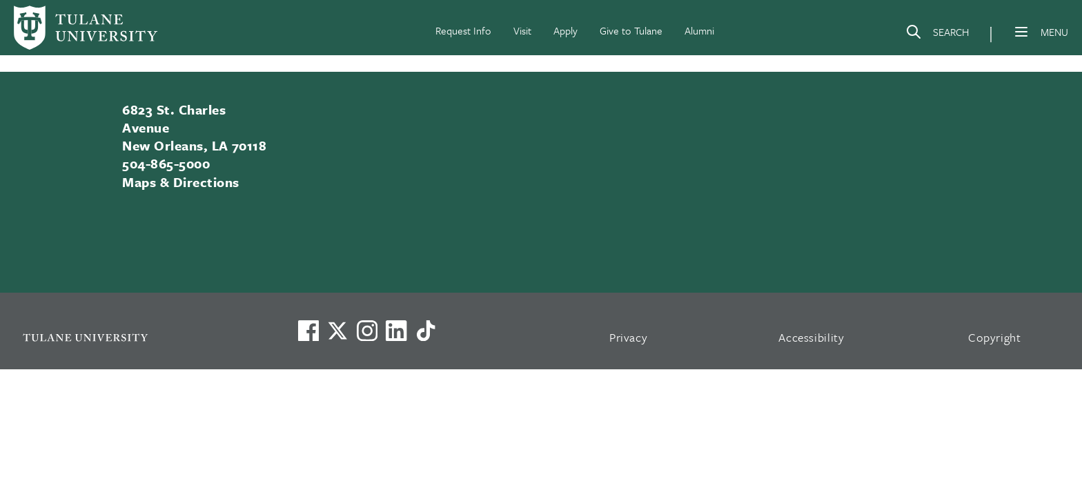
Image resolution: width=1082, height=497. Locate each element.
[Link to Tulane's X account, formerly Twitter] (337, 330)
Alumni (699, 30)
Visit (522, 30)
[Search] (937, 34)
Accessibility (811, 337)
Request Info (463, 30)
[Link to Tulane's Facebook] (367, 330)
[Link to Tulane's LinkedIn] (396, 330)
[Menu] (1021, 31)
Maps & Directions (180, 182)
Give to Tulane (631, 30)
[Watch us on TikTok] (425, 330)
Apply (565, 30)
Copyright (994, 337)
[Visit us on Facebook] (308, 330)
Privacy (628, 337)
